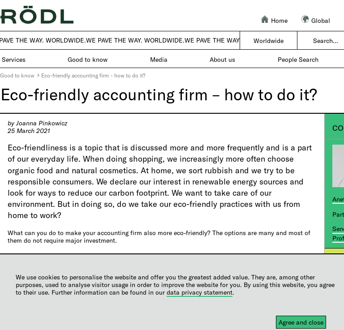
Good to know (17, 75)
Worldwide (269, 40)
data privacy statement (199, 292)
